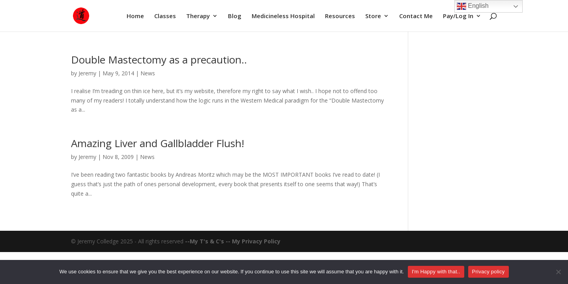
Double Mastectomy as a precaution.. (159, 59)
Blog (234, 16)
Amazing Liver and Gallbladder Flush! (157, 143)
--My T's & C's (205, 241)
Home (135, 16)
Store (373, 16)
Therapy (198, 16)
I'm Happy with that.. (436, 272)
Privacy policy (488, 272)
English (473, 6)
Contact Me (416, 16)
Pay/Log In (458, 16)
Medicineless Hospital (283, 16)
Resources (340, 16)
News (147, 73)
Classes (165, 16)
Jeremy (87, 73)
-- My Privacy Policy (253, 241)
